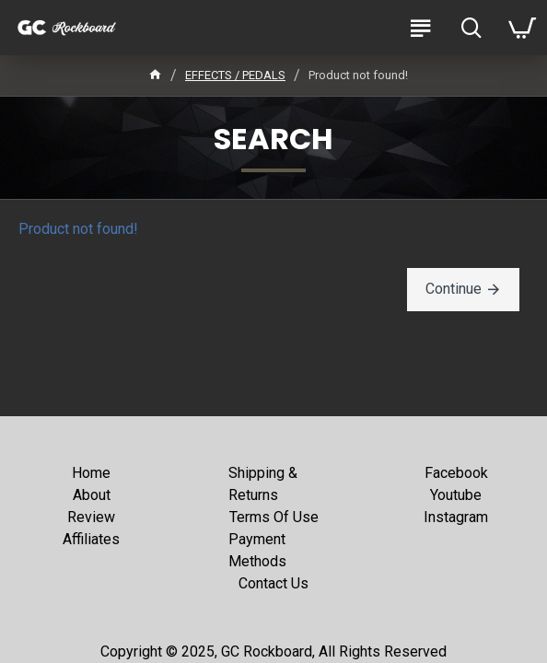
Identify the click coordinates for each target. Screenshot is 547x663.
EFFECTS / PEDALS (235, 75)
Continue (453, 288)
